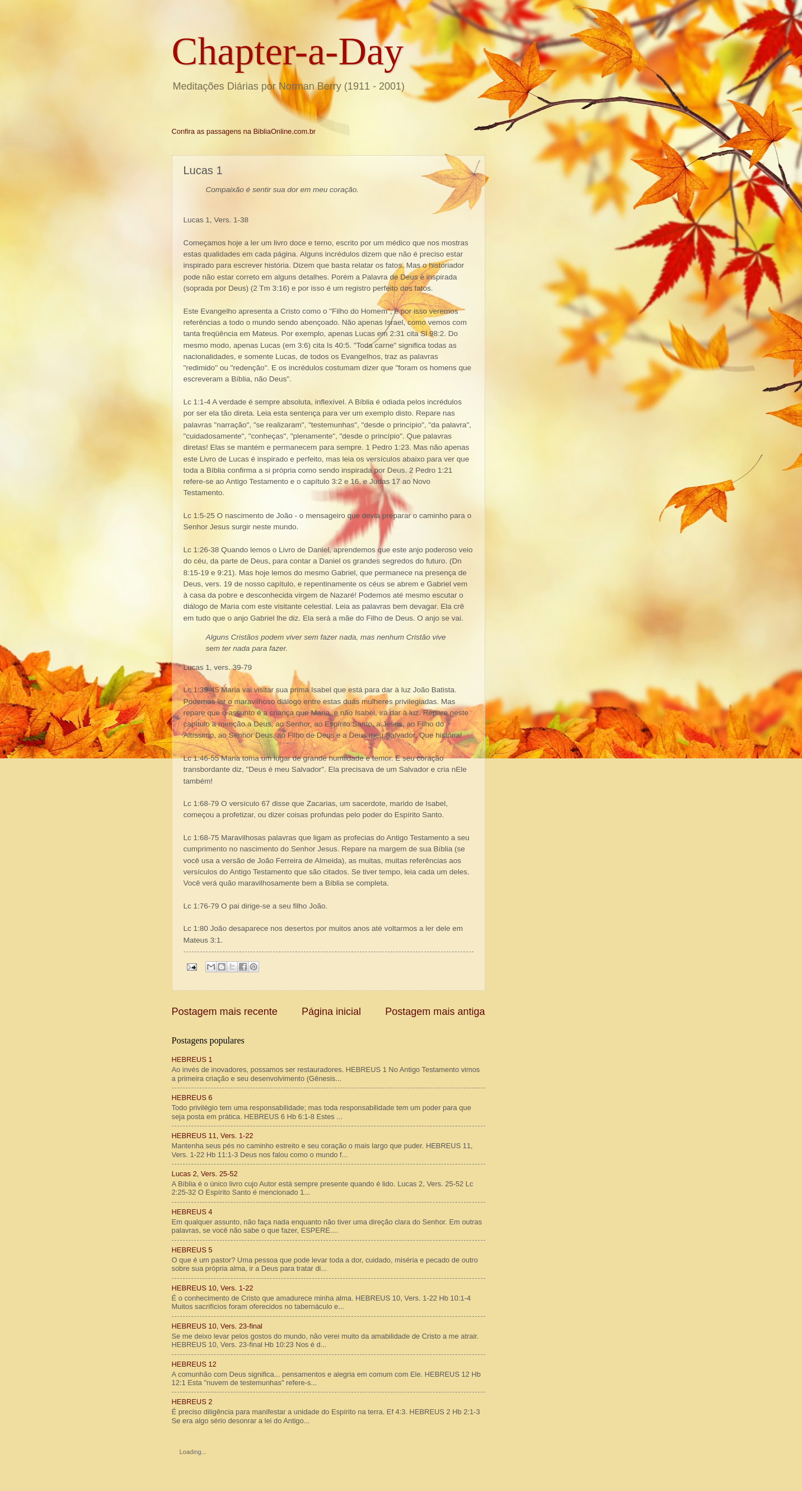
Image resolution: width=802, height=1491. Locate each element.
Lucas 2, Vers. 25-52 (205, 1173)
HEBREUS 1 (192, 1059)
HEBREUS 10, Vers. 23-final (217, 1326)
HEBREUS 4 (192, 1212)
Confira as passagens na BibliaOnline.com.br (244, 131)
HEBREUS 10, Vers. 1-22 (213, 1288)
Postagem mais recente (225, 1011)
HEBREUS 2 (192, 1401)
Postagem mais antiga (435, 1011)
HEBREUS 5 (192, 1250)
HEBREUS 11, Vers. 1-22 (213, 1135)
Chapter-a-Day (288, 51)
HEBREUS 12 (194, 1364)
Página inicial (331, 1011)
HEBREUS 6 (192, 1097)
